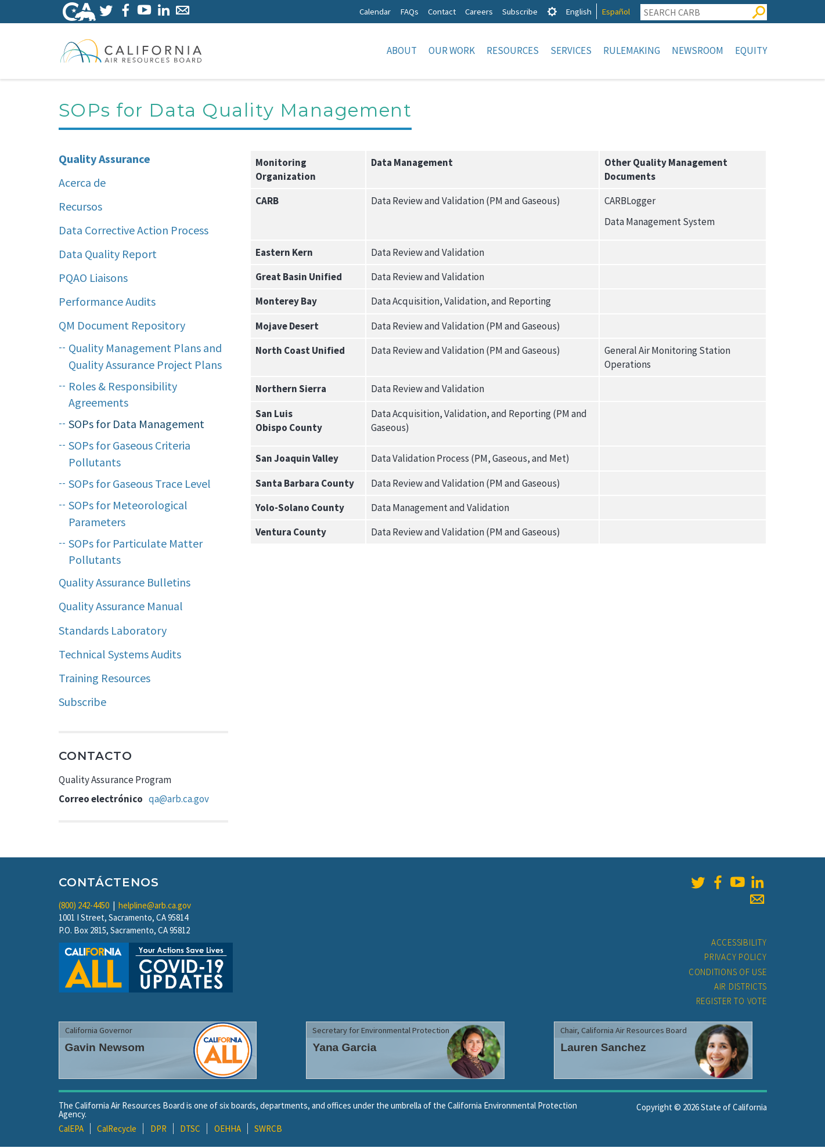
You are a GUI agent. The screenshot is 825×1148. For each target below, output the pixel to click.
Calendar (375, 11)
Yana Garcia (344, 1048)
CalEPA (71, 1129)
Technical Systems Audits (120, 655)
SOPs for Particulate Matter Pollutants (136, 552)
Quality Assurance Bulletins (124, 583)
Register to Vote (731, 1002)
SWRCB (268, 1129)
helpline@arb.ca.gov (154, 906)
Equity (751, 50)
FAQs (409, 11)
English (578, 11)
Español (615, 11)
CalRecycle (116, 1129)
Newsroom (697, 50)
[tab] (552, 11)
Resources (513, 50)
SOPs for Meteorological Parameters (128, 514)
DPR (158, 1129)
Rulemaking (631, 50)
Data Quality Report (108, 255)
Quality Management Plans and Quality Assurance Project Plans (145, 357)
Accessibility (739, 943)
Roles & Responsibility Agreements (123, 395)
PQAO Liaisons (93, 278)
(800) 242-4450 (84, 906)
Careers (479, 11)
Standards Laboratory (113, 631)
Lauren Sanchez (603, 1048)
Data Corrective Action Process (133, 231)
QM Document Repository (122, 326)
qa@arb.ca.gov (179, 800)
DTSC (190, 1129)
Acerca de (82, 183)
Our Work (451, 50)
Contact (442, 11)
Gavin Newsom (105, 1048)
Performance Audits (107, 302)
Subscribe (520, 11)
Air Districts (740, 987)
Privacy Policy (735, 958)
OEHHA (227, 1129)
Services (571, 50)
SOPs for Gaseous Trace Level (140, 484)
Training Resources (104, 679)
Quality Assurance (104, 160)
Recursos (80, 207)
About (402, 50)
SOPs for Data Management (136, 425)
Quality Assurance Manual (121, 607)
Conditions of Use (728, 973)
